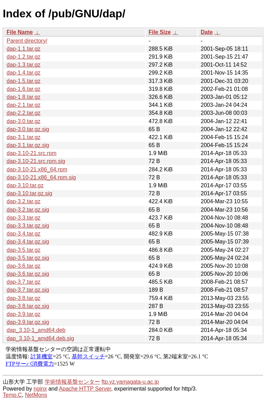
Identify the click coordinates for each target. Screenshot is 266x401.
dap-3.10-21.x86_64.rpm (37, 169)
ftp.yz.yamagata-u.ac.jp (130, 382)
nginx (40, 389)
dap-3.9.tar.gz (24, 314)
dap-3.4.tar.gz (24, 234)
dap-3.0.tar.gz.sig (28, 129)
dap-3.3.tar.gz (24, 218)
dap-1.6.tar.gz (24, 89)
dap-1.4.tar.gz (24, 73)
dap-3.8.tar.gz (24, 298)
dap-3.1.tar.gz (24, 137)
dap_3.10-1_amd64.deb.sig (40, 338)
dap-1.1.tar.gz (24, 49)
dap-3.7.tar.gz (24, 282)
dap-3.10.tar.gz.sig (29, 193)
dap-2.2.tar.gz (24, 113)
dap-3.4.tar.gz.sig (28, 242)
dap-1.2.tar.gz (24, 57)
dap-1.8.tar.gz (24, 97)
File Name (20, 32)
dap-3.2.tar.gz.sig (28, 210)
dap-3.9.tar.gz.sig (28, 322)
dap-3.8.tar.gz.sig (28, 306)
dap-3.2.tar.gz (24, 201)
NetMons (36, 395)
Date (207, 32)
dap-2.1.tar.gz (24, 105)
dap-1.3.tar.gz (24, 65)
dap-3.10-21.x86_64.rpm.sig (41, 177)
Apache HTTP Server (85, 389)
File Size (160, 32)
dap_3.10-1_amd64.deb (36, 330)
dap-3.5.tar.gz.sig (28, 258)
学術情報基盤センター (72, 382)
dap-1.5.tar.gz (24, 81)
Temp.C (12, 395)
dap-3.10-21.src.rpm (31, 153)
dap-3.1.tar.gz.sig (28, 145)
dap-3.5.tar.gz (24, 250)
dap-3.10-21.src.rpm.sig (36, 161)
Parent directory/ (27, 41)
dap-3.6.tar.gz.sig (28, 274)
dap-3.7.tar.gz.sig (28, 290)
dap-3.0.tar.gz (24, 121)
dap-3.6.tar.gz (24, 266)
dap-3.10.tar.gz (25, 185)
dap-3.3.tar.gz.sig (28, 226)
